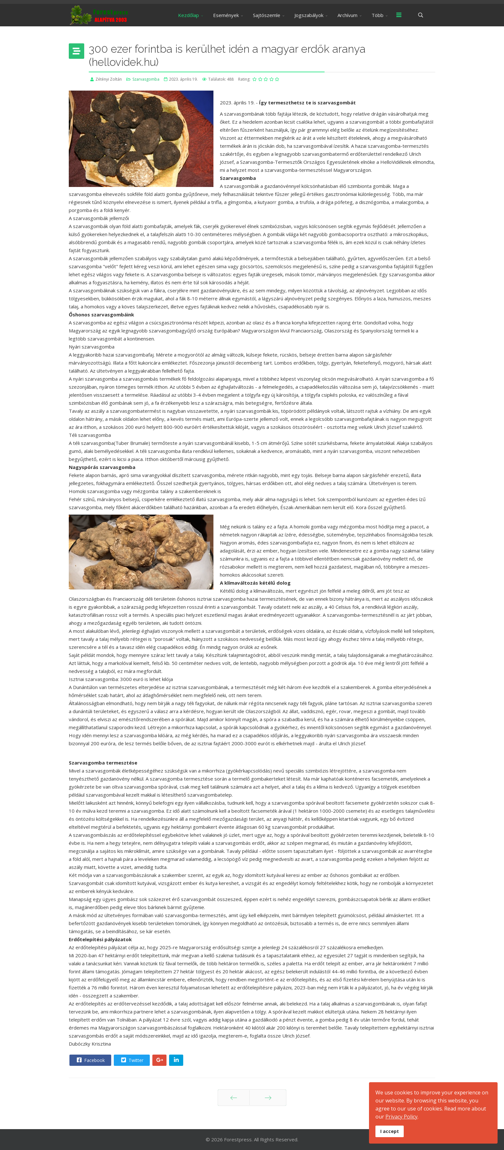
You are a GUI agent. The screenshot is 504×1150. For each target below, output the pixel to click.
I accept (389, 1131)
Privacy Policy (401, 1116)
